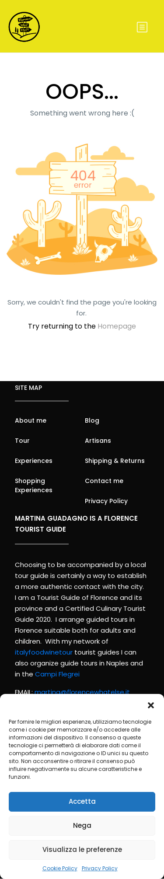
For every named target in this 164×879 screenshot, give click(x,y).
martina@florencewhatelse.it (82, 692)
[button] (151, 704)
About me (30, 420)
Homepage (117, 326)
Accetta (82, 801)
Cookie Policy (59, 868)
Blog (92, 420)
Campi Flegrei (57, 674)
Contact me (104, 480)
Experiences (33, 460)
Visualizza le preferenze (82, 849)
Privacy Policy (100, 868)
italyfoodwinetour (44, 652)
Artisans (98, 440)
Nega (82, 825)
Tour (22, 440)
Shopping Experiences (33, 485)
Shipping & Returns (115, 460)
